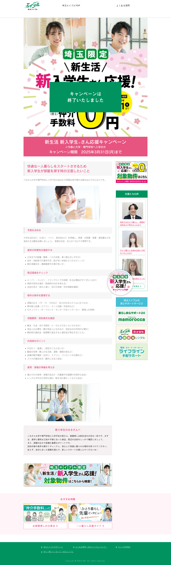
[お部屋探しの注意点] (45, 526)
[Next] (41, 547)
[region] (131, 212)
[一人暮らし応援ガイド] (90, 526)
